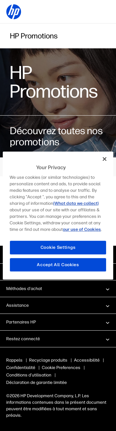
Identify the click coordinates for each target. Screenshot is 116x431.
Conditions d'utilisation (28, 375)
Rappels (14, 360)
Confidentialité (20, 367)
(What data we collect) (76, 203)
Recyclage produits (48, 360)
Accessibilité (87, 360)
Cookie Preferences (61, 367)
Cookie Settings (58, 247)
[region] (58, 216)
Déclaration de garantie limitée (36, 382)
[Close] (104, 159)
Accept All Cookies (58, 264)
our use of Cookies (82, 229)
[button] (58, 288)
